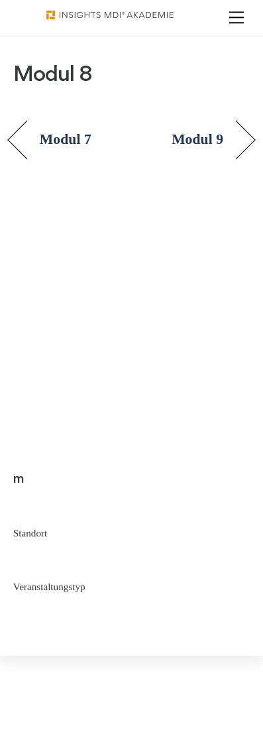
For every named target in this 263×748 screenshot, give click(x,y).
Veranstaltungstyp (49, 586)
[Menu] (236, 18)
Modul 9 (197, 139)
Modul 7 (65, 139)
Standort (30, 532)
